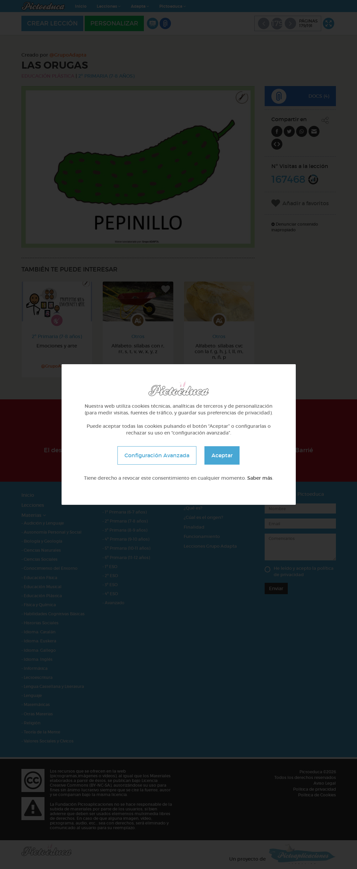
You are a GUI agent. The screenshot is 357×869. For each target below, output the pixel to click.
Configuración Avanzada (156, 455)
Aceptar (222, 455)
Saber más (259, 478)
